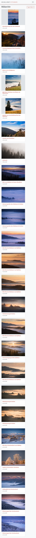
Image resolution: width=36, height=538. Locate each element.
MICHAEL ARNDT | (9, 2)
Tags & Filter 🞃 (30, 7)
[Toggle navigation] (33, 2)
